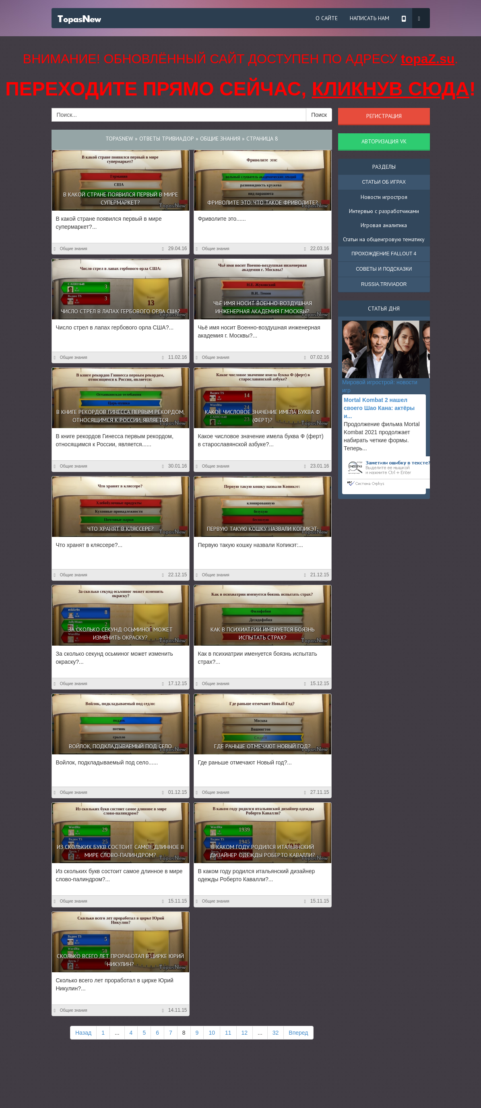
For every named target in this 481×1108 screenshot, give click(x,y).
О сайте (327, 18)
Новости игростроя (384, 197)
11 (228, 1032)
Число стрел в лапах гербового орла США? (120, 311)
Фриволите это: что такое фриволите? (262, 202)
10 (212, 1032)
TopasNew (119, 138)
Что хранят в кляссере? (120, 528)
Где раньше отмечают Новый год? (262, 746)
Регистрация (384, 116)
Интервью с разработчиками (384, 211)
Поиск (319, 115)
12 (245, 1032)
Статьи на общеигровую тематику (384, 239)
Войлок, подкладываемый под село (120, 746)
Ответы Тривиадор (166, 138)
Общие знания (220, 138)
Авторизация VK (384, 141)
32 (275, 1032)
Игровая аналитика (384, 225)
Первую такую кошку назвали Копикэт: (262, 528)
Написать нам (369, 18)
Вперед (298, 1032)
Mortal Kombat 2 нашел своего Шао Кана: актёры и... (379, 408)
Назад (83, 1032)
